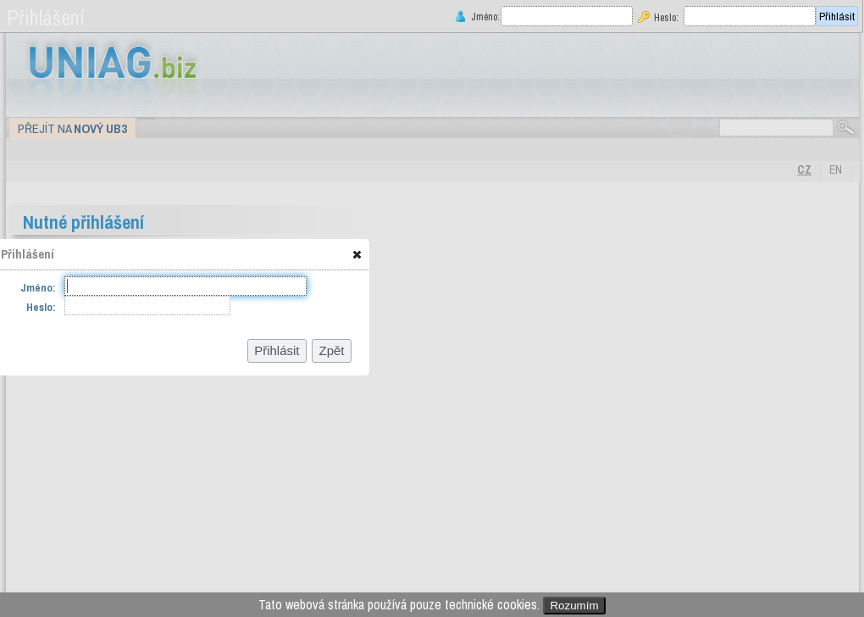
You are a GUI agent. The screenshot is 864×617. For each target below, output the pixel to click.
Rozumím (574, 605)
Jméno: (483, 16)
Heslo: (666, 17)
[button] (357, 254)
